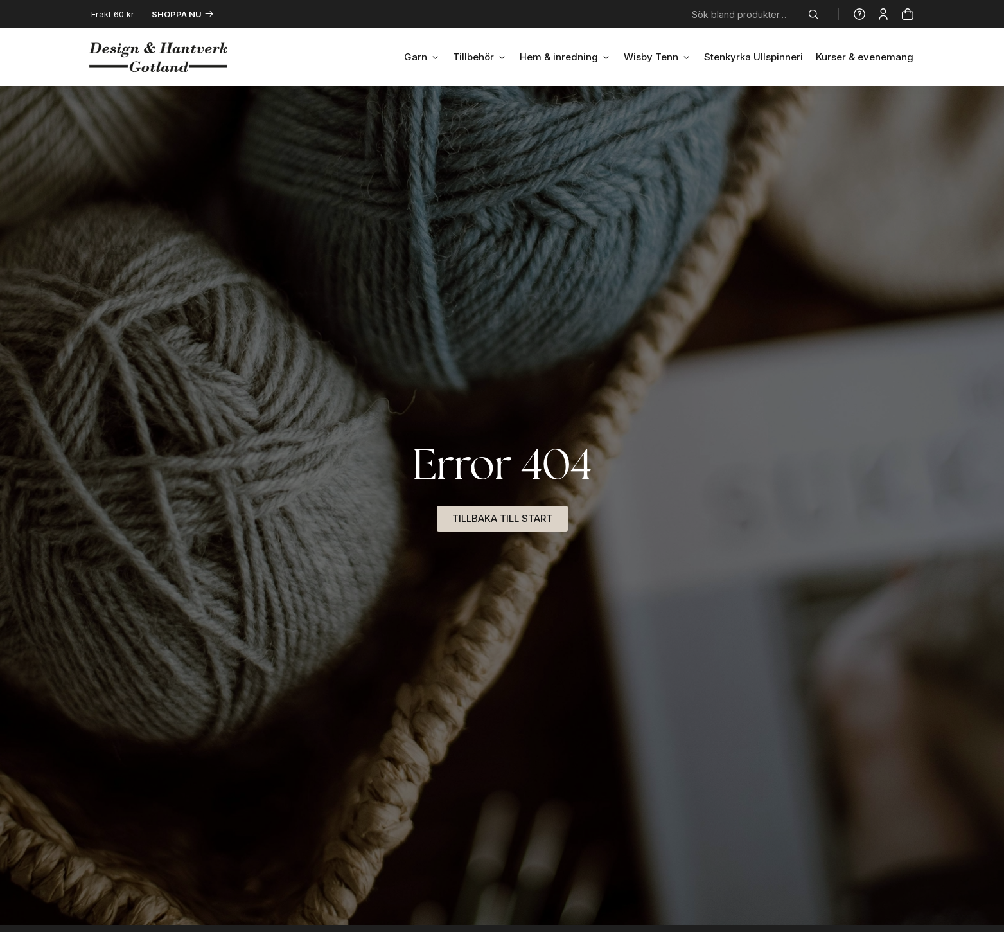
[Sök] (816, 14)
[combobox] (748, 14)
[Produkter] (907, 14)
